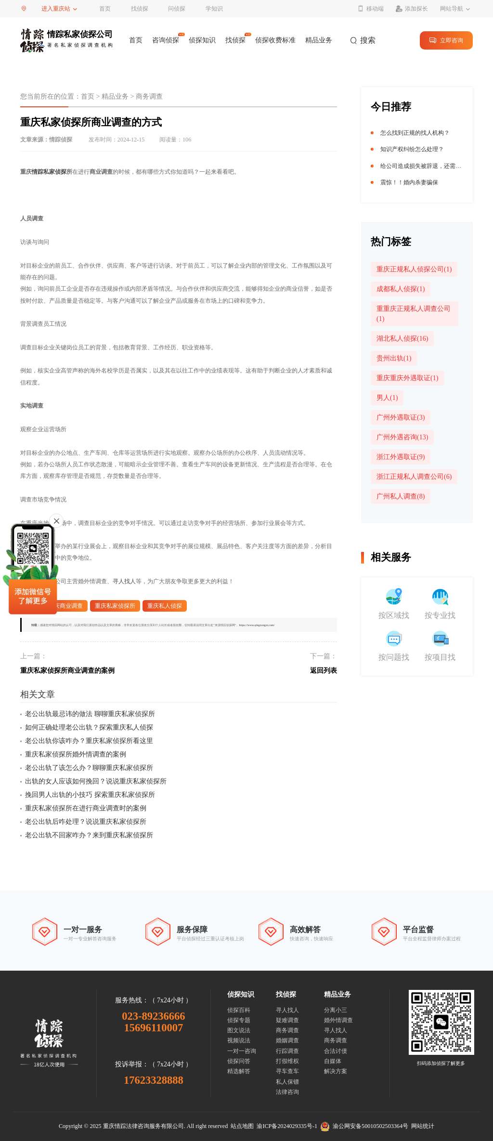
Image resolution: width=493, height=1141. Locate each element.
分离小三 (335, 1010)
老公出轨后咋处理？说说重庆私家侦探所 (85, 821)
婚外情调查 (338, 1020)
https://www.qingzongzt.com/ (257, 625)
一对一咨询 (241, 1051)
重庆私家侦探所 (115, 606)
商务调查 (149, 96)
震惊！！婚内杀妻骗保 (409, 182)
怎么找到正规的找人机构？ (415, 132)
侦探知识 (202, 40)
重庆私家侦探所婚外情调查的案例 (75, 754)
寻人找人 (124, 581)
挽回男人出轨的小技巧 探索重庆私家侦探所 (90, 794)
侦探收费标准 (275, 40)
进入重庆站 (55, 8)
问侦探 (176, 8)
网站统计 (422, 1126)
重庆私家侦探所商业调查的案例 (67, 670)
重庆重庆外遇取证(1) (407, 378)
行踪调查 (287, 1051)
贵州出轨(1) (393, 358)
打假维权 (287, 1061)
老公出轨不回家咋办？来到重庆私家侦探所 (89, 835)
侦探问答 (238, 1061)
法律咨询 (287, 1092)
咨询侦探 (165, 40)
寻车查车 (287, 1071)
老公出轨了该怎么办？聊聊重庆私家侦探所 (89, 767)
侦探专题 (238, 1020)
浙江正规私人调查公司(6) (414, 476)
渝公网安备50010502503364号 (364, 1126)
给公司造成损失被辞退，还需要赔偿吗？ (432, 166)
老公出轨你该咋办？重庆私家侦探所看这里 (89, 740)
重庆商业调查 (65, 606)
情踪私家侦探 (49, 171)
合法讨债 (335, 1051)
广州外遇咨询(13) (402, 437)
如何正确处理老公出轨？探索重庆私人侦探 (89, 727)
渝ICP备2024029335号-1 (287, 1126)
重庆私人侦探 (164, 606)
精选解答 (238, 1071)
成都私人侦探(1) (400, 289)
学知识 (214, 8)
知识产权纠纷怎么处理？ (412, 149)
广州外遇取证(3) (400, 417)
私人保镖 (287, 1081)
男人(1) (387, 397)
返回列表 (323, 670)
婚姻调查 (287, 1040)
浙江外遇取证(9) (400, 457)
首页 (105, 8)
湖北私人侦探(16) (402, 338)
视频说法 (238, 1040)
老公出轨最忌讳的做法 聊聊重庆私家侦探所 (90, 714)
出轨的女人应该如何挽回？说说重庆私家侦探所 (96, 781)
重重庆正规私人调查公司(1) (413, 313)
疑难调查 (287, 1020)
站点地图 (242, 1126)
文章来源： (46, 139)
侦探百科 (238, 1010)
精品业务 (318, 40)
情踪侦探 (60, 139)
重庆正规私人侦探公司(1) (414, 269)
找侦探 (139, 8)
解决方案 (335, 1071)
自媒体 (332, 1061)
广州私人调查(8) (400, 496)
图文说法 (238, 1030)
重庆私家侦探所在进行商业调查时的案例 (85, 808)
